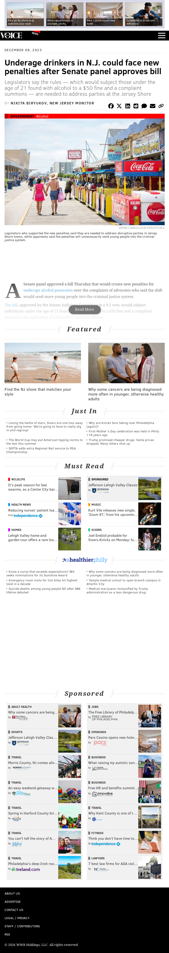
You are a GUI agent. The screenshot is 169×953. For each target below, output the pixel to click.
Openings (98, 732)
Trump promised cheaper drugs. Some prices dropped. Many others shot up (120, 442)
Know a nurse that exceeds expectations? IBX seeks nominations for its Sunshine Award (40, 573)
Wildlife (18, 479)
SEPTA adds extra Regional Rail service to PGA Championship (41, 450)
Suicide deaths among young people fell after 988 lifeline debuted (43, 590)
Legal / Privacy (17, 918)
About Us (12, 893)
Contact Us (14, 910)
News (35, 33)
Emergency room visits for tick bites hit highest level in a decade (41, 582)
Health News (21, 504)
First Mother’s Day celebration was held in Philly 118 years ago (122, 433)
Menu (161, 35)
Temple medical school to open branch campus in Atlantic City (123, 582)
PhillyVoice (11, 35)
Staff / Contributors (22, 926)
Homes (16, 530)
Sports (17, 732)
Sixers (96, 530)
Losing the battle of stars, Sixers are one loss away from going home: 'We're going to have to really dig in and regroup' (44, 426)
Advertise (13, 901)
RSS (7, 934)
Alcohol (42, 116)
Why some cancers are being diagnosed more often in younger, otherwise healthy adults (124, 573)
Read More (84, 309)
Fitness (97, 833)
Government (22, 116)
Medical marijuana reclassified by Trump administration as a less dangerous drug (117, 590)
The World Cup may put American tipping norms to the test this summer (44, 442)
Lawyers (98, 858)
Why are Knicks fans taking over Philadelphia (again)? (120, 425)
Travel (16, 757)
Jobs (94, 707)
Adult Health (21, 707)
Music (96, 504)
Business (98, 757)
